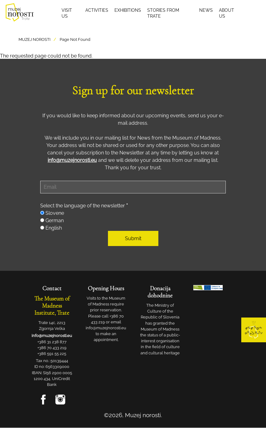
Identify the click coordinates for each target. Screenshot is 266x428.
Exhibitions (127, 10)
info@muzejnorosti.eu (72, 160)
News (206, 10)
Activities (96, 10)
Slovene (54, 213)
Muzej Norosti (34, 39)
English (53, 228)
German (54, 220)
